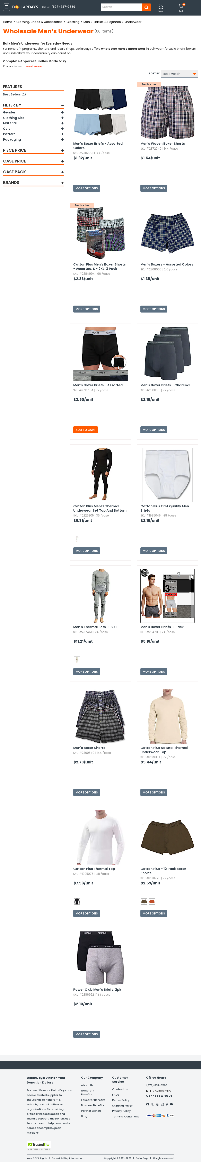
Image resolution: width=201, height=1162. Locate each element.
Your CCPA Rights (37, 1158)
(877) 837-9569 (63, 7)
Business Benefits (92, 1105)
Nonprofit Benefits (87, 1092)
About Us (87, 1085)
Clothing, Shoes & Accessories (39, 22)
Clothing (73, 22)
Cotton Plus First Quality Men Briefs (164, 508)
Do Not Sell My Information (67, 1158)
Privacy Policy (121, 1111)
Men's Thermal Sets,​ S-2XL (95, 627)
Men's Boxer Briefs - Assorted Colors (98, 145)
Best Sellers (14, 94)
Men (87, 22)
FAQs (115, 1095)
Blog (84, 1116)
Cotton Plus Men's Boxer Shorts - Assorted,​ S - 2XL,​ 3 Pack (99, 266)
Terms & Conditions (125, 1116)
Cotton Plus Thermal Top (94, 869)
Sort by (154, 73)
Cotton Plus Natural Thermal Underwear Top (164, 750)
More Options (87, 188)
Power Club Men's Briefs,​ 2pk (97, 989)
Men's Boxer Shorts (89, 748)
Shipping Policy (122, 1106)
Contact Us (120, 1089)
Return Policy (121, 1100)
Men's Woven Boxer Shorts (162, 143)
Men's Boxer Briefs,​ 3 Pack (162, 627)
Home (7, 22)
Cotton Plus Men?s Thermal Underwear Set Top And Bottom (99, 508)
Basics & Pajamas (107, 22)
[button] (161, 8)
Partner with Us (91, 1111)
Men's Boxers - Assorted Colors (166, 264)
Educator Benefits (93, 1100)
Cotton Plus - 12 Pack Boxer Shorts (163, 871)
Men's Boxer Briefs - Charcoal (165, 385)
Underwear (133, 22)
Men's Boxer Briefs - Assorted (98, 385)
